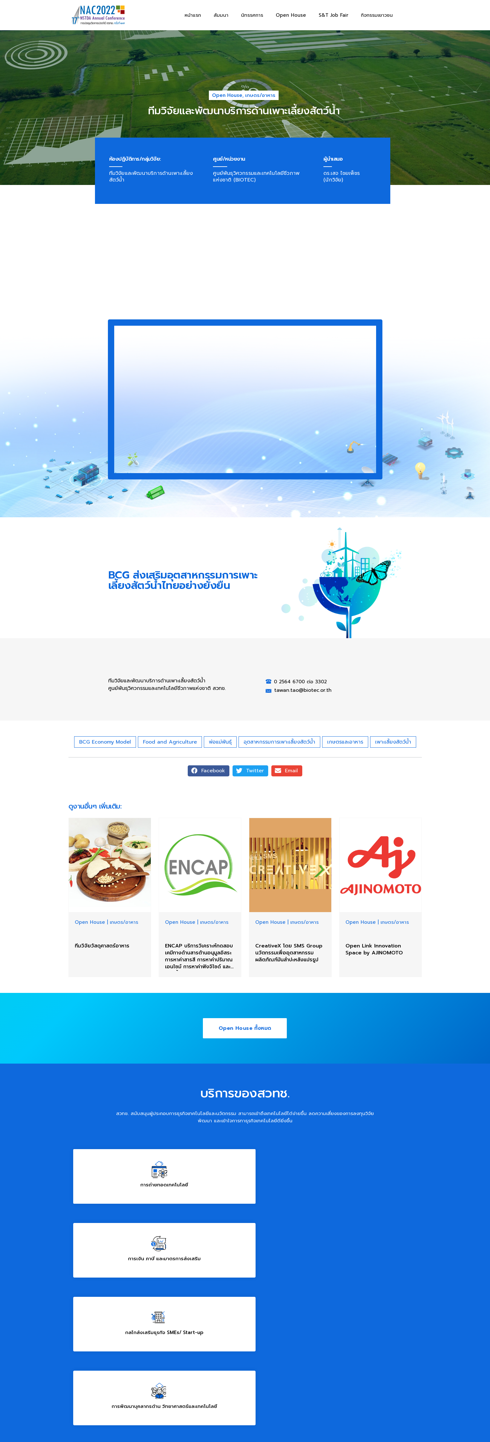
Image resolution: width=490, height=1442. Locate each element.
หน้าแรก (193, 15)
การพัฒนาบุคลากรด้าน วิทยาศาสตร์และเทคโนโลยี (127, 1239)
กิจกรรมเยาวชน (377, 15)
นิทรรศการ (252, 15)
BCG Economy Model (105, 742)
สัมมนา (221, 15)
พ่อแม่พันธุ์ (220, 742)
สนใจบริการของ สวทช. (362, 1239)
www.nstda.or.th (87, 1388)
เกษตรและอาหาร (345, 742)
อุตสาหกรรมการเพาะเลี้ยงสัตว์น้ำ (279, 742)
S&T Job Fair (333, 15)
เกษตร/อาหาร (260, 95)
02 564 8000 (308, 1272)
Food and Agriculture (170, 742)
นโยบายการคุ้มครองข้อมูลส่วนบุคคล (189, 1417)
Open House (291, 15)
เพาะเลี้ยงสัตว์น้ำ (393, 742)
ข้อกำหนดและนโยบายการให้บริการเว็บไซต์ (112, 1417)
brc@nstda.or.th (240, 1272)
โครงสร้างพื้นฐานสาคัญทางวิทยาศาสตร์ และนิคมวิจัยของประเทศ (245, 1239)
